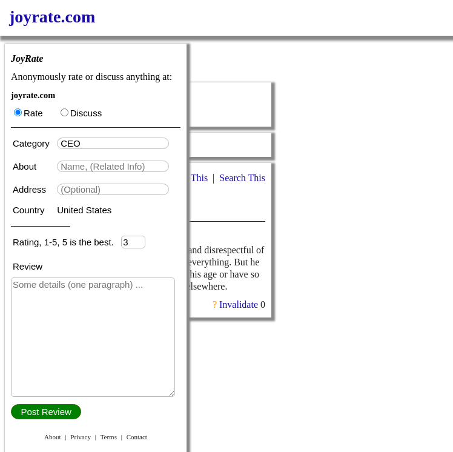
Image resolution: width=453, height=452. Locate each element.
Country (30, 210)
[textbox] (113, 143)
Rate (28, 113)
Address (30, 189)
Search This (242, 178)
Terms (109, 436)
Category (34, 143)
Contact (137, 436)
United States (84, 210)
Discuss (81, 113)
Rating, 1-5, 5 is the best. (67, 242)
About (26, 166)
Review (27, 266)
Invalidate (238, 304)
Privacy (80, 436)
